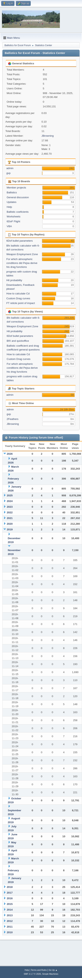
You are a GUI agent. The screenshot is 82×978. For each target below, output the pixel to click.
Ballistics (12, 192)
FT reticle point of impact (20, 303)
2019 (10, 529)
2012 (10, 921)
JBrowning (47, 135)
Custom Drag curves (18, 298)
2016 (10, 898)
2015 (10, 904)
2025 (10, 495)
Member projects (16, 187)
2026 (10, 453)
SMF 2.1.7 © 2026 (32, 974)
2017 (10, 892)
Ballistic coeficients (18, 211)
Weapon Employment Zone (22, 254)
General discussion (18, 197)
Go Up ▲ (53, 970)
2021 (10, 518)
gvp (8, 173)
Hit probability (14, 280)
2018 (10, 887)
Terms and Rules (39, 970)
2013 (10, 915)
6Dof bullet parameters (19, 240)
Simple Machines (50, 974)
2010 (10, 932)
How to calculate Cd (18, 293)
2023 (10, 506)
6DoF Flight (13, 221)
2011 (10, 926)
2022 (10, 512)
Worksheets (13, 216)
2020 (10, 523)
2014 (10, 909)
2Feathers (12, 419)
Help (9, 206)
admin (9, 168)
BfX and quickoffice (18, 340)
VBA (9, 226)
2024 (10, 501)
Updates (11, 202)
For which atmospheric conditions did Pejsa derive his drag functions (21, 263)
